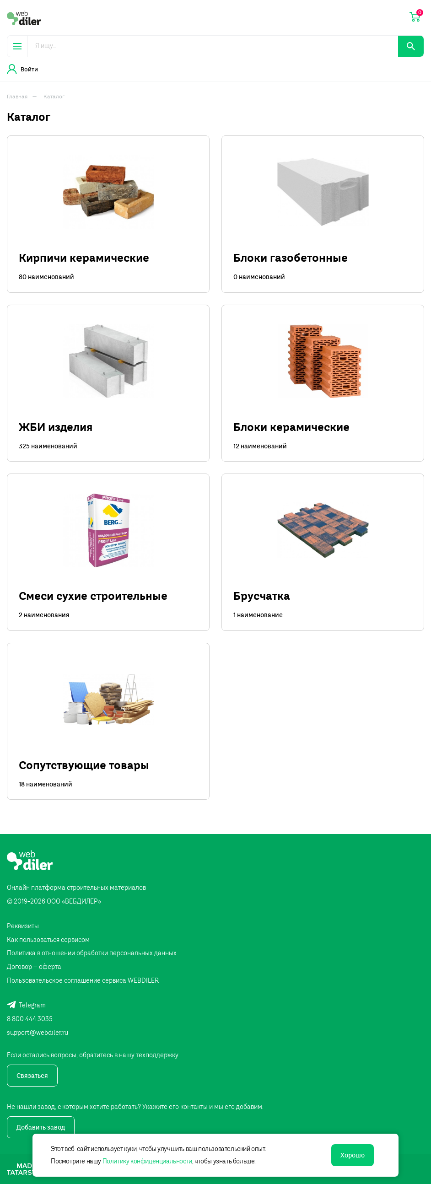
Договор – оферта (34, 967)
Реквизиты (23, 926)
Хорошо (352, 1155)
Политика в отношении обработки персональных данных (92, 953)
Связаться (32, 1075)
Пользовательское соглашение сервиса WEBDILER (83, 980)
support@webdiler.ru (37, 1032)
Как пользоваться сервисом (48, 940)
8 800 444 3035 (30, 1019)
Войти (22, 69)
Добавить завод (40, 1127)
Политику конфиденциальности (147, 1161)
